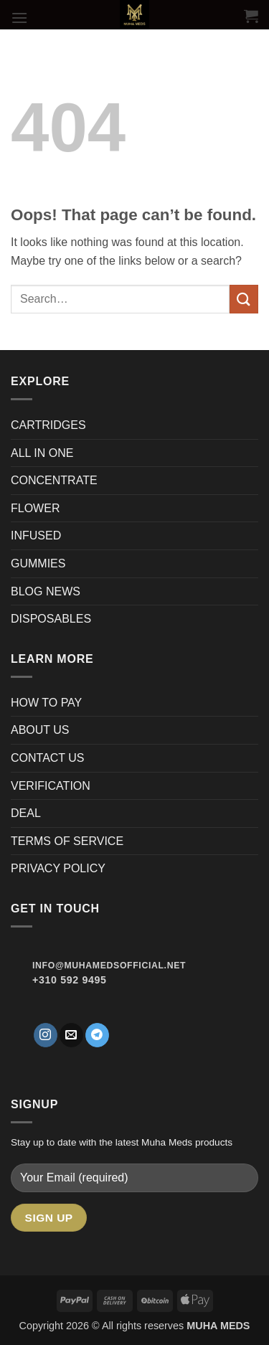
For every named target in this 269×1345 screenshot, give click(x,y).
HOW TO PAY (46, 703)
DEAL (26, 813)
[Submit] (244, 299)
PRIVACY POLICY (58, 868)
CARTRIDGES (48, 425)
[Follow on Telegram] (97, 1035)
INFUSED (36, 535)
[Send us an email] (71, 1035)
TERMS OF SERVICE (67, 841)
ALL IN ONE (42, 453)
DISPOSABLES (51, 619)
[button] (19, 17)
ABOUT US (40, 730)
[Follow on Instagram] (45, 1035)
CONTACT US (48, 758)
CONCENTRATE (55, 480)
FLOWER (35, 508)
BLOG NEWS (45, 591)
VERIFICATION (50, 786)
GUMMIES (38, 563)
